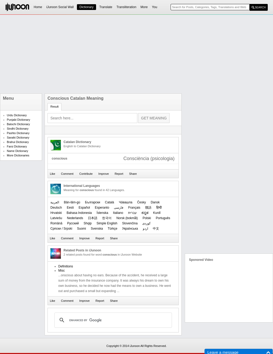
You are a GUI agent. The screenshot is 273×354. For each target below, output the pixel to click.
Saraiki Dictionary (18, 137)
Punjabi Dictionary (18, 119)
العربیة (54, 202)
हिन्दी (159, 207)
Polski (147, 218)
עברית (132, 213)
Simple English (107, 223)
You (154, 7)
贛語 (148, 207)
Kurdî (157, 213)
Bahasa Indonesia (79, 213)
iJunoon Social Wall (60, 7)
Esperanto (102, 207)
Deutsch (56, 207)
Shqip (88, 223)
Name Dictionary (17, 150)
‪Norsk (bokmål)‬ (127, 218)
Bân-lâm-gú (72, 202)
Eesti (70, 207)
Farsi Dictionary (17, 146)
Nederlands (75, 218)
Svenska (97, 228)
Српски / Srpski (61, 228)
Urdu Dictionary (17, 115)
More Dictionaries (18, 155)
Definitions (65, 266)
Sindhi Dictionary (18, 128)
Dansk (155, 202)
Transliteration (126, 7)
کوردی (146, 223)
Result (54, 106)
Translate (105, 7)
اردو (145, 228)
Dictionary (86, 7)
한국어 (107, 218)
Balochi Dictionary (18, 124)
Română (56, 223)
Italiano (118, 213)
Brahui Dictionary (18, 142)
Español (84, 207)
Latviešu (56, 218)
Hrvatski (56, 213)
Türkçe (112, 228)
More (144, 7)
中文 (156, 228)
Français (134, 207)
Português (163, 218)
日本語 (92, 218)
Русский (73, 223)
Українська (130, 228)
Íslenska (102, 213)
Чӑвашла (125, 202)
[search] (112, 320)
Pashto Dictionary (18, 133)
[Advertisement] (126, 54)
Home (38, 7)
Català (109, 202)
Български (92, 202)
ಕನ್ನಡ (144, 213)
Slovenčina (130, 223)
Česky (141, 202)
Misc (61, 270)
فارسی (118, 207)
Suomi (81, 228)
